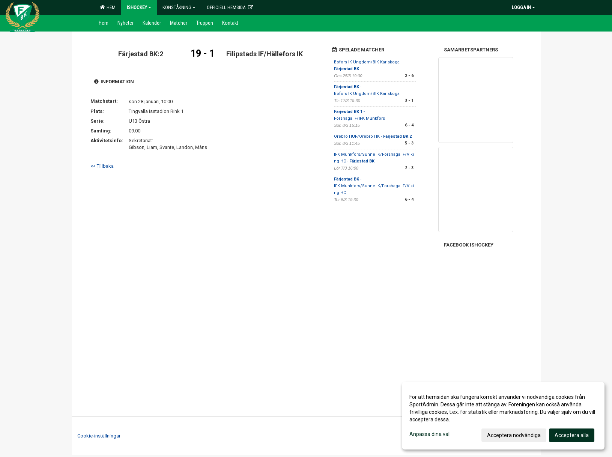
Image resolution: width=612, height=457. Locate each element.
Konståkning (178, 7)
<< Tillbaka (102, 166)
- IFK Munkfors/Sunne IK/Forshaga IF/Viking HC (374, 186)
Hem (108, 7)
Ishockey (139, 7)
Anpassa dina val (429, 434)
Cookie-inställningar (98, 436)
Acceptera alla (572, 435)
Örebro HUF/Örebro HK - (373, 136)
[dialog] (503, 415)
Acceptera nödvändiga (514, 435)
